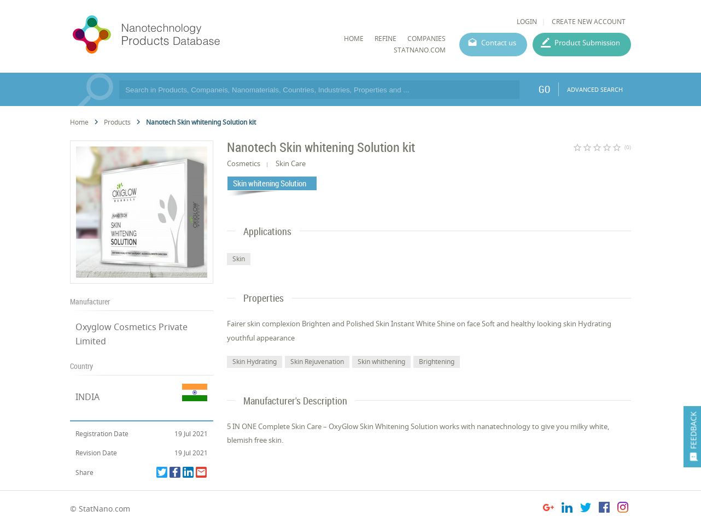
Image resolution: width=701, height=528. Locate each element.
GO (544, 89)
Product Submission (587, 43)
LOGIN (527, 21)
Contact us (498, 43)
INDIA (87, 397)
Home (79, 122)
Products (117, 122)
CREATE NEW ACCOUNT (589, 21)
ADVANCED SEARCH (595, 89)
